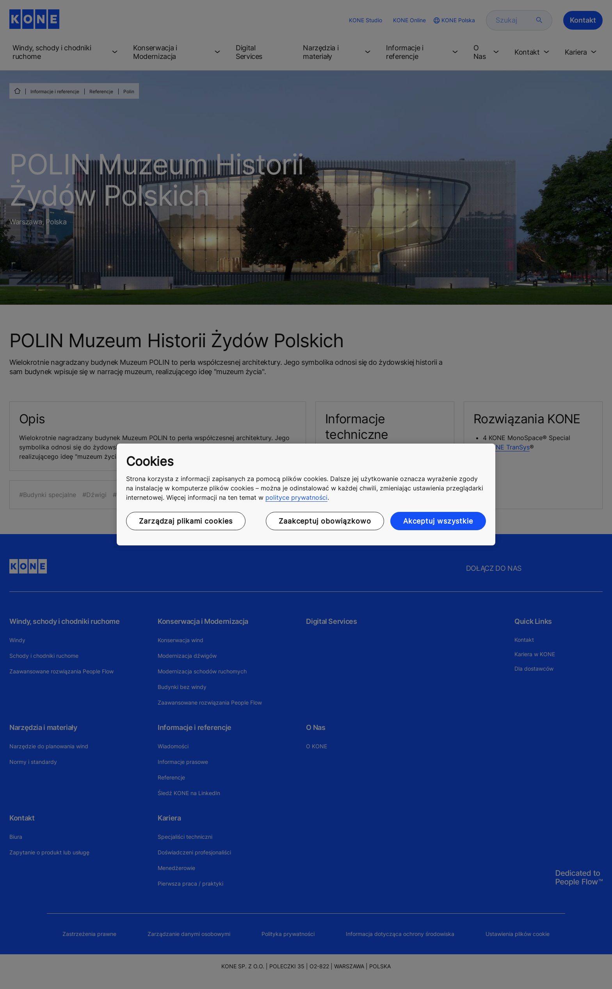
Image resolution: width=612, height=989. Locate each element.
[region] (306, 495)
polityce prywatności (296, 497)
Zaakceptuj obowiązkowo (325, 521)
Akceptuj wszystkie (438, 521)
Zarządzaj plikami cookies (186, 521)
